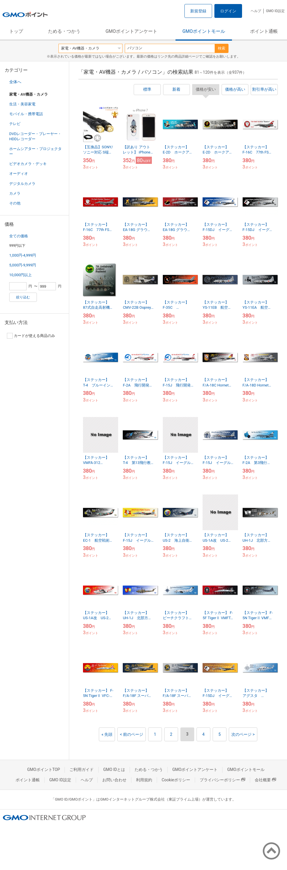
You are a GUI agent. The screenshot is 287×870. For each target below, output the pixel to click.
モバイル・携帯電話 (26, 114)
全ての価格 (18, 236)
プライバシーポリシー (222, 780)
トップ (16, 31)
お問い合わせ (114, 780)
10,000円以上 (20, 275)
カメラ (14, 193)
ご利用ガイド (81, 769)
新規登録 (198, 11)
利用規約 (144, 780)
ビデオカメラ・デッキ (28, 164)
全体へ (15, 81)
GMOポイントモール (203, 31)
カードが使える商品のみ (31, 336)
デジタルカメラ (22, 183)
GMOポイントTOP (43, 769)
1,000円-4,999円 (22, 255)
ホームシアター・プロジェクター (35, 151)
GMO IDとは (114, 769)
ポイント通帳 (264, 31)
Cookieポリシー (176, 780)
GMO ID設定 (275, 11)
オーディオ (18, 173)
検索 (221, 48)
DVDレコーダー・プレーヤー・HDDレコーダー (35, 136)
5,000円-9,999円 (22, 265)
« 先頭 (106, 734)
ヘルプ (256, 11)
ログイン (228, 11)
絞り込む (23, 297)
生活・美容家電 (22, 104)
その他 (14, 203)
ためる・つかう (64, 31)
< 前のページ (131, 734)
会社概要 (265, 780)
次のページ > (243, 734)
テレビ (14, 124)
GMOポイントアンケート (131, 31)
